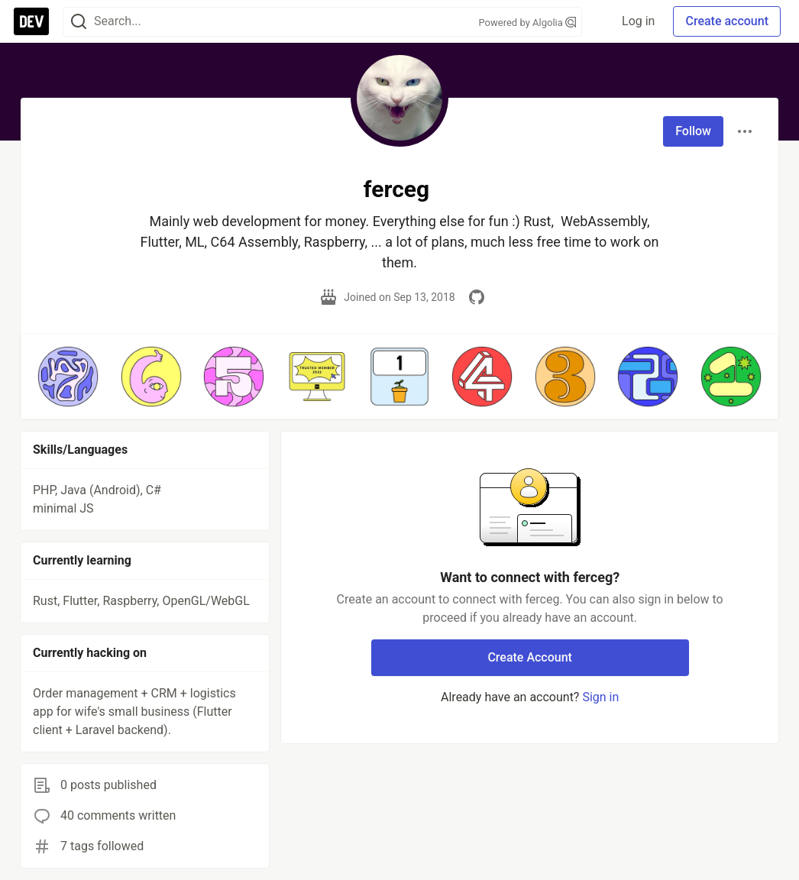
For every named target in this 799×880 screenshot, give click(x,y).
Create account (726, 21)
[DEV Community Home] (31, 21)
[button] (68, 376)
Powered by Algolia (527, 22)
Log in (638, 21)
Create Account (529, 657)
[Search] (78, 22)
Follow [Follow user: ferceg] (693, 131)
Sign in (600, 697)
